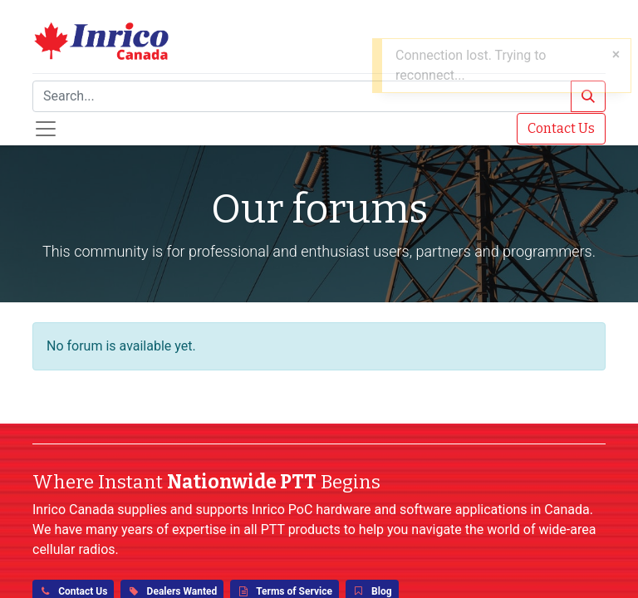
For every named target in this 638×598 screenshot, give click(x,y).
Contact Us (561, 128)
